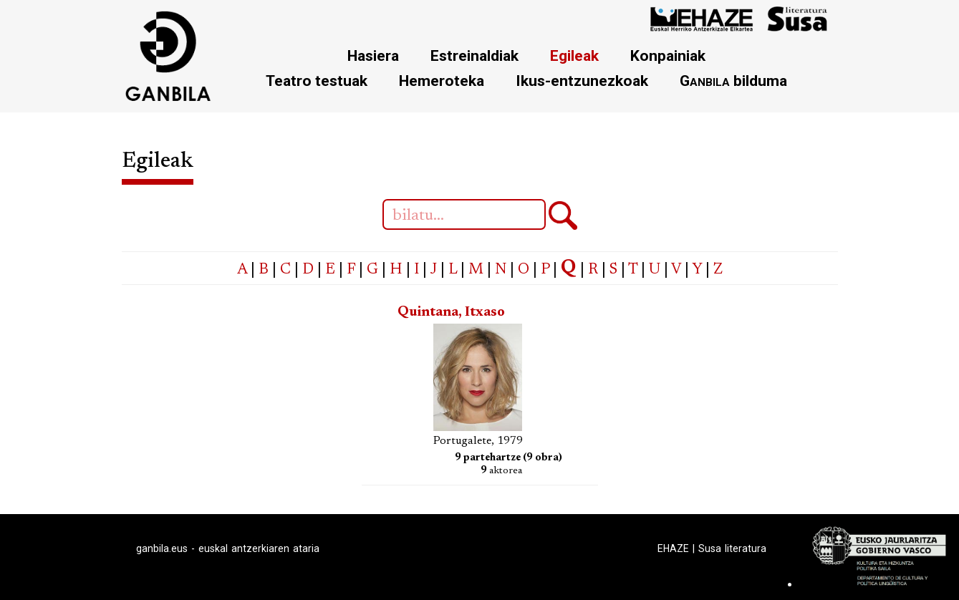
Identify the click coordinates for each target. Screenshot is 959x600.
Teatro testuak (316, 80)
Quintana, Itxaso (451, 312)
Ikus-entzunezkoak (582, 80)
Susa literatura (732, 548)
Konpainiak (667, 55)
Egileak (574, 55)
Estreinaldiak (474, 55)
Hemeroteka (441, 80)
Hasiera (373, 55)
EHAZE (673, 548)
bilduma (733, 80)
